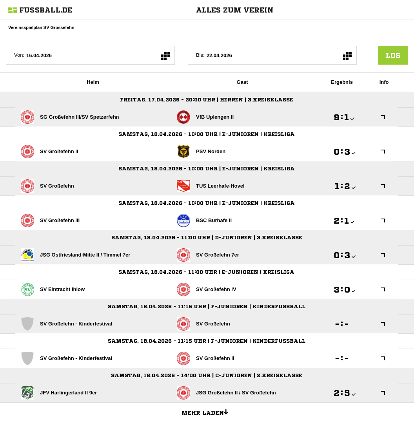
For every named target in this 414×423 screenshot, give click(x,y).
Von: (19, 55)
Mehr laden (208, 412)
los (393, 55)
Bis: (200, 55)
